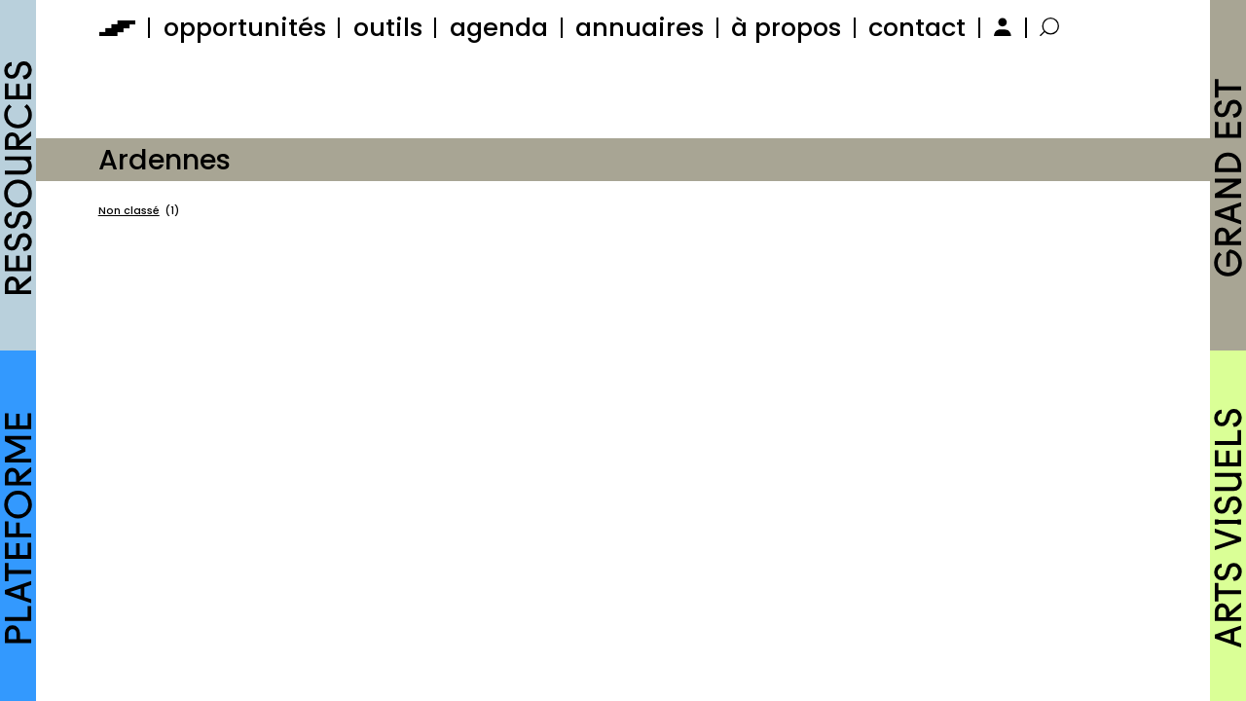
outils (387, 27)
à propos (786, 27)
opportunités (245, 27)
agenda (499, 27)
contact (917, 27)
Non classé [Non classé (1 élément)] (138, 211)
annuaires (639, 27)
